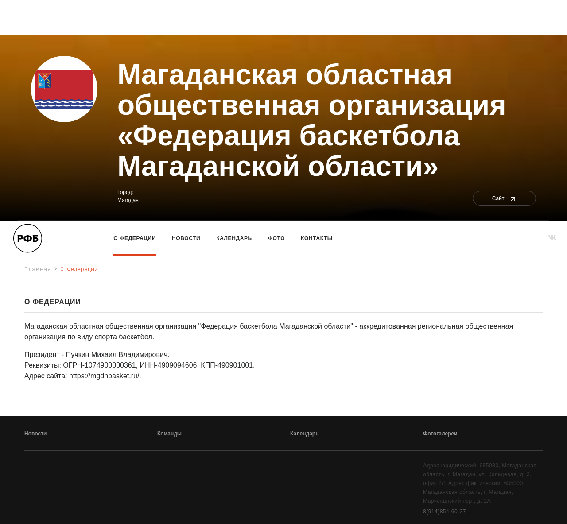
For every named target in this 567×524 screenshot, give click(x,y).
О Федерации (134, 238)
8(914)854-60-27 (444, 511)
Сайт (504, 198)
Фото (276, 238)
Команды (169, 434)
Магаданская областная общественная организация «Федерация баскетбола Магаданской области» (311, 120)
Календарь (234, 238)
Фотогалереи (440, 434)
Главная (37, 269)
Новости (186, 238)
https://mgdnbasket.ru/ (104, 376)
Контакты (317, 238)
